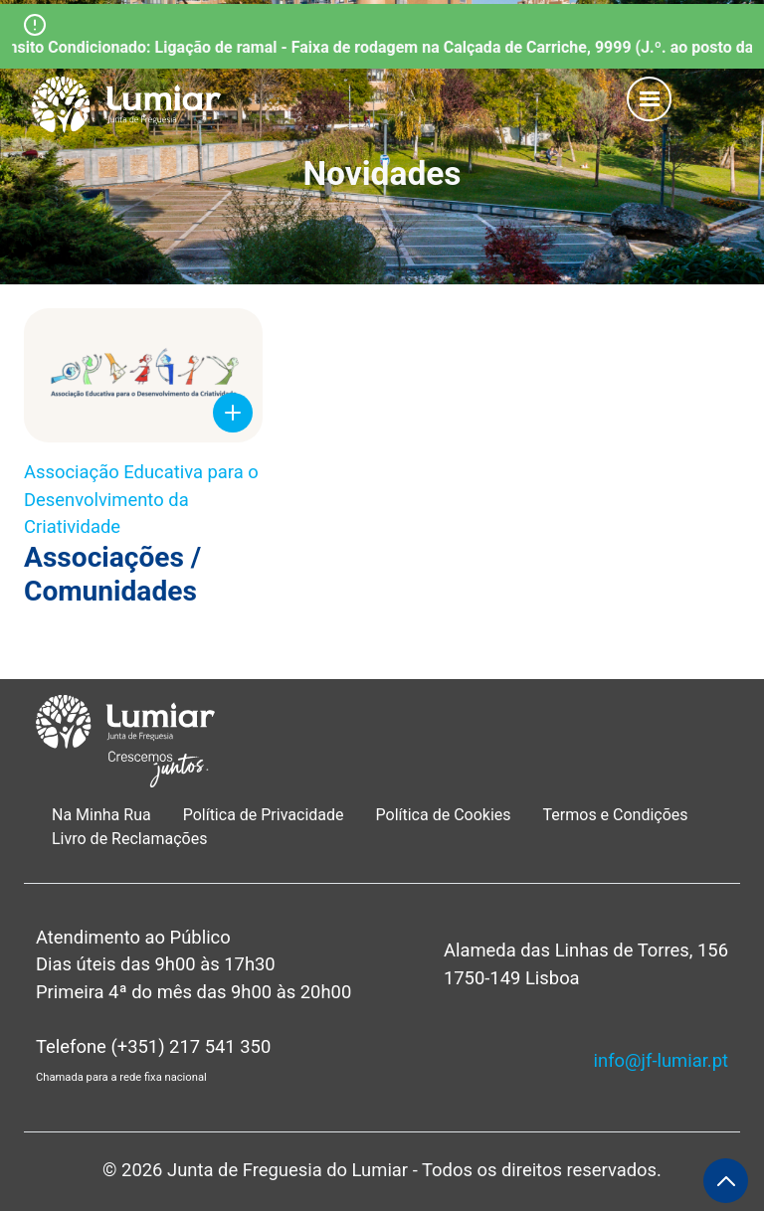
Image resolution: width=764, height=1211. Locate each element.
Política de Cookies (443, 814)
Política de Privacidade (263, 814)
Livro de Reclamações (129, 838)
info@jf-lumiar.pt (661, 1060)
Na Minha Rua (101, 814)
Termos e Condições (617, 814)
